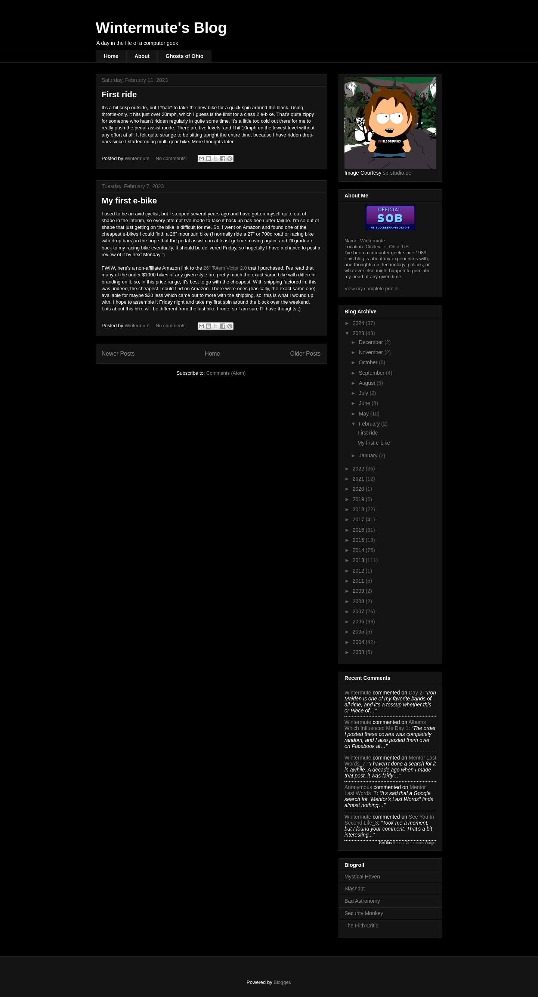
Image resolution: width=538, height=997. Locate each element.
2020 (359, 489)
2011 (359, 581)
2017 (359, 519)
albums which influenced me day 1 (385, 725)
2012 (359, 571)
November (371, 352)
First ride (119, 94)
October (369, 362)
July (364, 393)
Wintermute (372, 240)
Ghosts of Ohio (184, 56)
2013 (359, 560)
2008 (359, 601)
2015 (359, 540)
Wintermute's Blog (161, 27)
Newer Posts (118, 353)
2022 (359, 469)
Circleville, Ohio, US (387, 246)
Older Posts (305, 353)
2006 (359, 622)
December (371, 342)
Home (111, 56)
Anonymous (358, 787)
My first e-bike (129, 200)
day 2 (416, 693)
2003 (359, 652)
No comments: (172, 158)
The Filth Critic (361, 926)
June (365, 403)
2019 (359, 499)
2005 (359, 632)
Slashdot (354, 889)
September (372, 373)
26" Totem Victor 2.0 (225, 268)
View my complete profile (371, 288)
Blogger (281, 982)
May (364, 414)
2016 (359, 530)
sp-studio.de (397, 173)
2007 (359, 611)
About (141, 56)
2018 (359, 509)
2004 (359, 642)
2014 (359, 550)
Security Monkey (363, 913)
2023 (359, 333)
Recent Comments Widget (414, 843)
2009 (359, 591)
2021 (359, 479)
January (369, 455)
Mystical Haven (362, 877)
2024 (359, 323)
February (370, 424)
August (367, 383)
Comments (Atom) (225, 373)
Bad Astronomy (362, 901)
